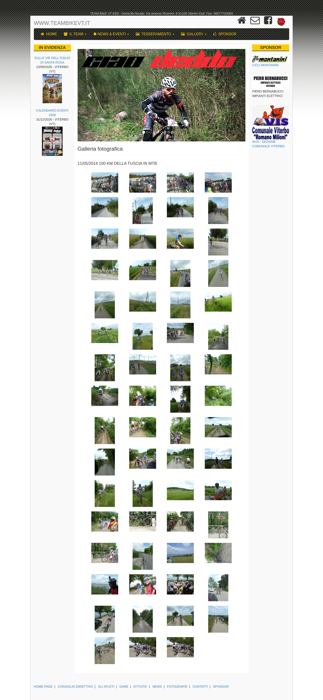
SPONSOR (224, 34)
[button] (90, 95)
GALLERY (194, 34)
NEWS (157, 686)
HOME (49, 34)
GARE (124, 686)
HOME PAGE (43, 686)
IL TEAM (75, 34)
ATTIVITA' (140, 686)
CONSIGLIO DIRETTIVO (75, 686)
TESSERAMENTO (155, 34)
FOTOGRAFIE (177, 686)
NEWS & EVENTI (111, 34)
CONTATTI (200, 686)
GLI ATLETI (106, 686)
